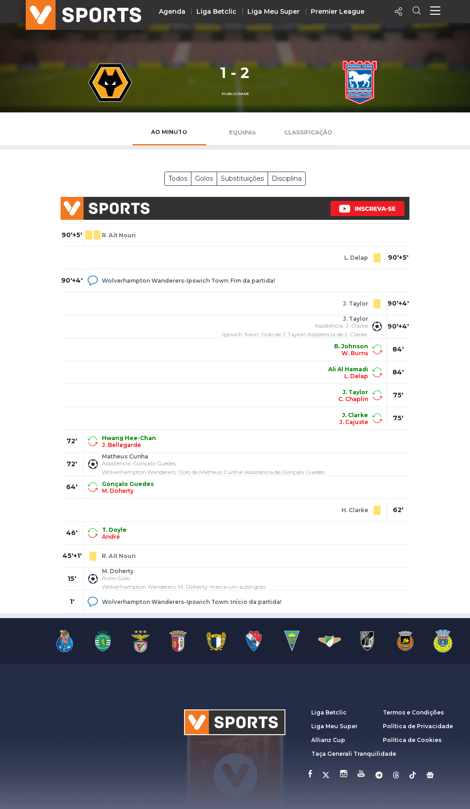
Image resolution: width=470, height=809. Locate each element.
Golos (204, 178)
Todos (177, 178)
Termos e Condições (413, 712)
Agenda (172, 11)
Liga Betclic (216, 11)
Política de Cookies (412, 739)
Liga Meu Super (273, 11)
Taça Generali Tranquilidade (353, 753)
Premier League (337, 11)
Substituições (242, 178)
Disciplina (287, 178)
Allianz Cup (328, 739)
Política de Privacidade (418, 726)
